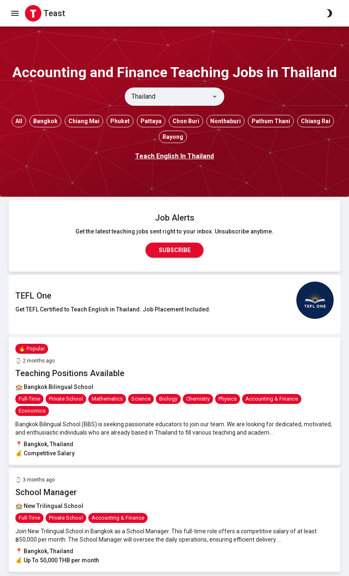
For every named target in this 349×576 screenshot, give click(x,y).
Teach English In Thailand (174, 156)
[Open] (215, 96)
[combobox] (167, 96)
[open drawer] (15, 13)
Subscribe (174, 250)
